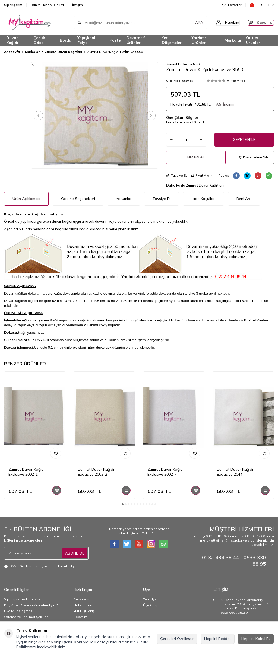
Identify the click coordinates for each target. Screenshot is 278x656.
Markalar (233, 40)
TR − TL (262, 5)
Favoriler (231, 5)
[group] (94, 115)
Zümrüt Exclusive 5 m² (183, 64)
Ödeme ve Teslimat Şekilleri (26, 617)
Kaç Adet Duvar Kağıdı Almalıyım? (31, 605)
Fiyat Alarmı (202, 175)
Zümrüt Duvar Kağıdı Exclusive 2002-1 (26, 472)
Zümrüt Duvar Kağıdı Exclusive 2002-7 (165, 472)
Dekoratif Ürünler (136, 40)
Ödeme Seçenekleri (78, 198)
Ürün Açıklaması (26, 198)
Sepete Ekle (244, 139)
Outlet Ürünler (253, 40)
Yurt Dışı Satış (84, 611)
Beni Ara (244, 198)
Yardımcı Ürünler (199, 40)
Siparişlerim (13, 5)
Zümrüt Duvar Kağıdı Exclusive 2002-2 (96, 472)
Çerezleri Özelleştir (177, 638)
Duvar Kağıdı (12, 40)
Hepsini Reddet (217, 638)
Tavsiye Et (176, 175)
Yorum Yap (238, 80)
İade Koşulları (203, 198)
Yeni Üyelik (151, 599)
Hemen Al (196, 157)
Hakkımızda (83, 605)
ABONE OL (74, 553)
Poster (116, 40)
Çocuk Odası (39, 40)
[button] (40, 115)
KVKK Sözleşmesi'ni (26, 566)
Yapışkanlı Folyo (86, 40)
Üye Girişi (150, 605)
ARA (189, 22)
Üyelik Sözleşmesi (18, 611)
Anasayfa (12, 52)
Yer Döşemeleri (172, 40)
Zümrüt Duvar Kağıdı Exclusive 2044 (235, 472)
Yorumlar (124, 198)
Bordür (66, 40)
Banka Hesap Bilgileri (47, 5)
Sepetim (80, 617)
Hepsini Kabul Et (255, 638)
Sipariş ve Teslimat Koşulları (26, 599)
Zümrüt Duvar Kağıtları (63, 52)
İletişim (77, 5)
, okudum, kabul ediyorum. (43, 566)
